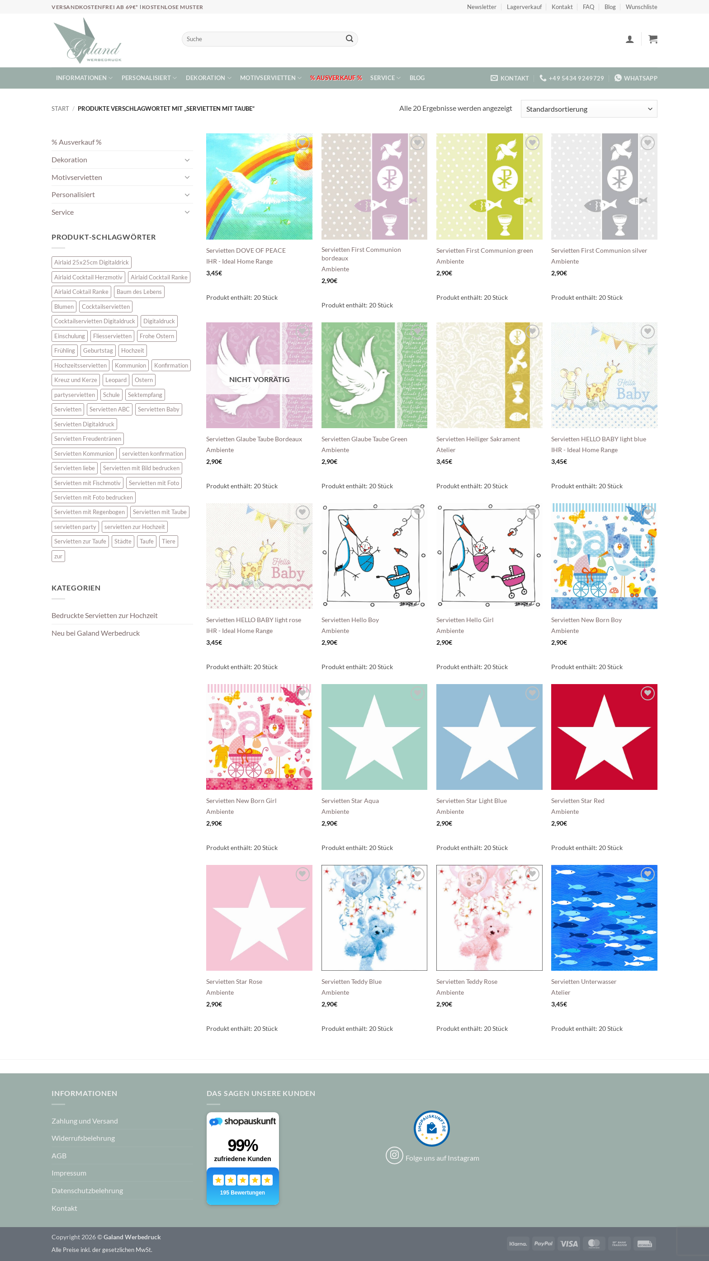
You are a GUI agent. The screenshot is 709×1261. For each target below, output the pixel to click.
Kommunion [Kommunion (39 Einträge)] (130, 365)
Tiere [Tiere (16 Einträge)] (168, 541)
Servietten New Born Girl (241, 800)
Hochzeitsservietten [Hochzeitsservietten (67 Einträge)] (80, 365)
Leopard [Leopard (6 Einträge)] (116, 379)
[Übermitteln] (349, 39)
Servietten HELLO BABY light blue (598, 439)
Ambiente (335, 269)
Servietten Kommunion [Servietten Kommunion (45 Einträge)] (84, 453)
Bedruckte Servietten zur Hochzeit (105, 615)
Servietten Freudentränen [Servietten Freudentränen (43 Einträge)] (87, 438)
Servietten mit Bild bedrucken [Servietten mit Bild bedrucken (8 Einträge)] (141, 468)
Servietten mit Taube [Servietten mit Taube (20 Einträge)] (160, 511)
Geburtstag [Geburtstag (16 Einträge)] (98, 350)
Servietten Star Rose (234, 981)
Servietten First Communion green (484, 250)
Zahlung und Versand (85, 1120)
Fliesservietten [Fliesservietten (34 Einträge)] (112, 336)
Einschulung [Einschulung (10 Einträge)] (69, 336)
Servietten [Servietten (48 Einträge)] (67, 409)
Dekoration (209, 78)
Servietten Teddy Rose (466, 981)
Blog (610, 6)
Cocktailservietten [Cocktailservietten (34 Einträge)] (106, 306)
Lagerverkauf (524, 6)
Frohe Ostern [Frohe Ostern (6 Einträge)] (157, 336)
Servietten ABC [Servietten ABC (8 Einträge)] (110, 409)
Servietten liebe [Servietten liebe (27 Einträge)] (74, 468)
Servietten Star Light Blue (471, 800)
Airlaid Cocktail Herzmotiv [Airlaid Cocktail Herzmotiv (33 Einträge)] (88, 277)
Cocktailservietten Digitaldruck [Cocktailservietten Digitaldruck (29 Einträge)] (94, 321)
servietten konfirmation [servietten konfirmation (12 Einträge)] (152, 453)
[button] (629, 39)
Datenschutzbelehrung (87, 1190)
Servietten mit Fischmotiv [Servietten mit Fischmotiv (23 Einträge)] (87, 482)
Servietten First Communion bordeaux (361, 254)
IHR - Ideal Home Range (239, 261)
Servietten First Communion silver (599, 250)
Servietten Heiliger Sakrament (478, 439)
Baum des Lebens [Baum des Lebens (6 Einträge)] (139, 291)
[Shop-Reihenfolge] (589, 109)
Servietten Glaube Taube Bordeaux (254, 439)
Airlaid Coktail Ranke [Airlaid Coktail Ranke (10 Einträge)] (81, 291)
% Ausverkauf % (336, 77)
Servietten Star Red (578, 800)
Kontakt (562, 6)
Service (385, 78)
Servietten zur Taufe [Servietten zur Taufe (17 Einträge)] (80, 541)
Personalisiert (149, 78)
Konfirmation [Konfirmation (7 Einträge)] (171, 365)
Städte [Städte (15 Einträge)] (123, 541)
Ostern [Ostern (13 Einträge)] (144, 379)
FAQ (588, 6)
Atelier (446, 449)
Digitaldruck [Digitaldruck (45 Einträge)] (159, 321)
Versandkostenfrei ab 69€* (96, 7)
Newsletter (481, 6)
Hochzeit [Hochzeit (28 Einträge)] (132, 350)
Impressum (69, 1172)
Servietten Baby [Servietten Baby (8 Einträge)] (159, 409)
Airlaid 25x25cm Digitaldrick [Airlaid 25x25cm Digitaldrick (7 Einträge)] (91, 262)
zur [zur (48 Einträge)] (58, 556)
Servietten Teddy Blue (351, 981)
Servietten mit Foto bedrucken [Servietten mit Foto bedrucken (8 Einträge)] (93, 497)
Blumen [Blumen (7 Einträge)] (64, 306)
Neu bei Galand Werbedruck (96, 632)
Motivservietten (271, 78)
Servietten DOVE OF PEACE (246, 250)
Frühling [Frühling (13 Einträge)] (64, 350)
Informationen (84, 78)
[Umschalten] (187, 159)
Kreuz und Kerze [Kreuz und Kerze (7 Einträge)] (75, 379)
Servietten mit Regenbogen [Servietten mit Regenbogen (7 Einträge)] (89, 511)
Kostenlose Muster (172, 7)
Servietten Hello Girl (465, 619)
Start (60, 108)
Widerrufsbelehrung (83, 1137)
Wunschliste (641, 6)
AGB (59, 1155)
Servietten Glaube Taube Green (364, 439)
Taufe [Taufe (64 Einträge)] (147, 541)
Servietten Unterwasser (584, 981)
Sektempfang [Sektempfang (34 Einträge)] (145, 394)
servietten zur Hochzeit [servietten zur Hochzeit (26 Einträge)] (134, 526)
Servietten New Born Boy (586, 619)
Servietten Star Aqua (350, 800)
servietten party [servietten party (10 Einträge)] (75, 526)
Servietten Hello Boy (350, 619)
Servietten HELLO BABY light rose (253, 619)
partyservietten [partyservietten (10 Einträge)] (74, 394)
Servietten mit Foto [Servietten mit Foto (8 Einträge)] (154, 482)
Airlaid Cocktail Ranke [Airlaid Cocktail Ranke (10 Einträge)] (159, 277)
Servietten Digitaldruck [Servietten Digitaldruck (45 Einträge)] (84, 424)
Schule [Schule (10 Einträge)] (111, 394)
